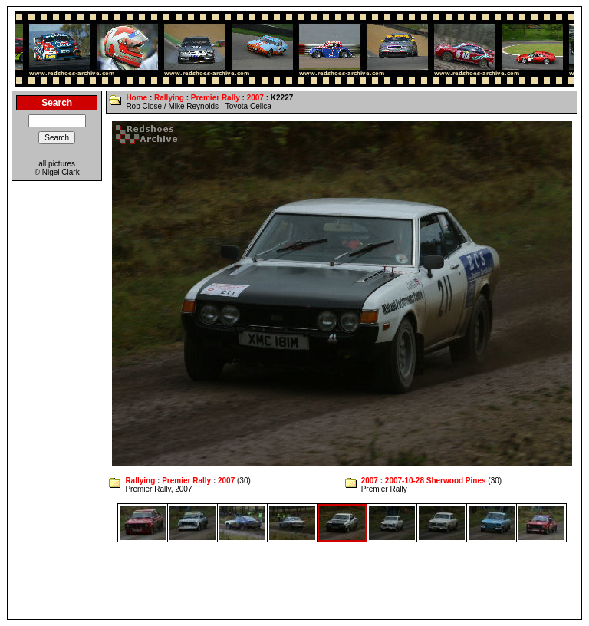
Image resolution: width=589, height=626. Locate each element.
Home (136, 98)
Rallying (169, 98)
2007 (255, 98)
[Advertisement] (294, 580)
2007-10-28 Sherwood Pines (435, 480)
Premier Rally (215, 98)
